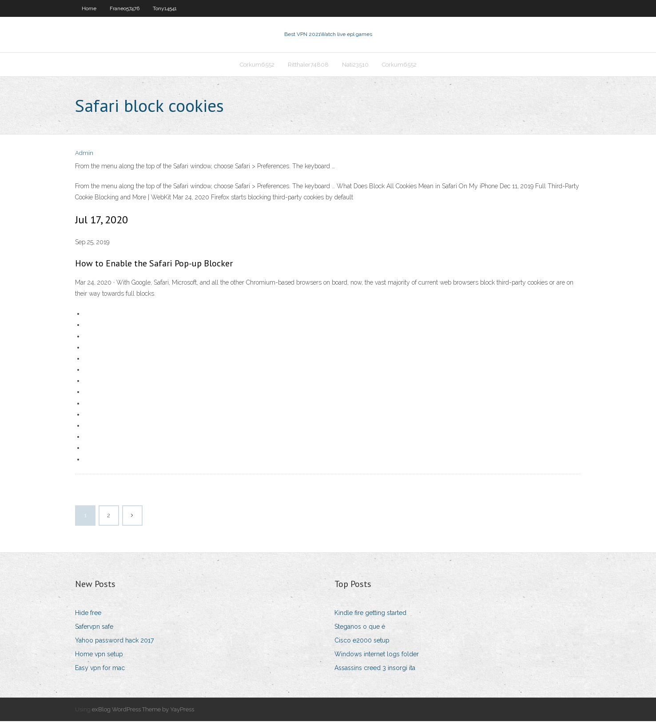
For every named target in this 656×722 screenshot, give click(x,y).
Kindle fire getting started (370, 613)
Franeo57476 (124, 8)
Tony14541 (165, 8)
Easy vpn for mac (100, 669)
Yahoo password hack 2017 (114, 641)
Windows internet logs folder (376, 655)
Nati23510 (355, 65)
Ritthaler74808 (308, 65)
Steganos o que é (359, 627)
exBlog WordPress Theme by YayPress (143, 710)
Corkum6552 (257, 65)
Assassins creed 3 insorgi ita (374, 669)
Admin (84, 154)
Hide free (88, 613)
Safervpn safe (94, 627)
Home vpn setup (99, 655)
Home (89, 8)
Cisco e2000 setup (362, 641)
